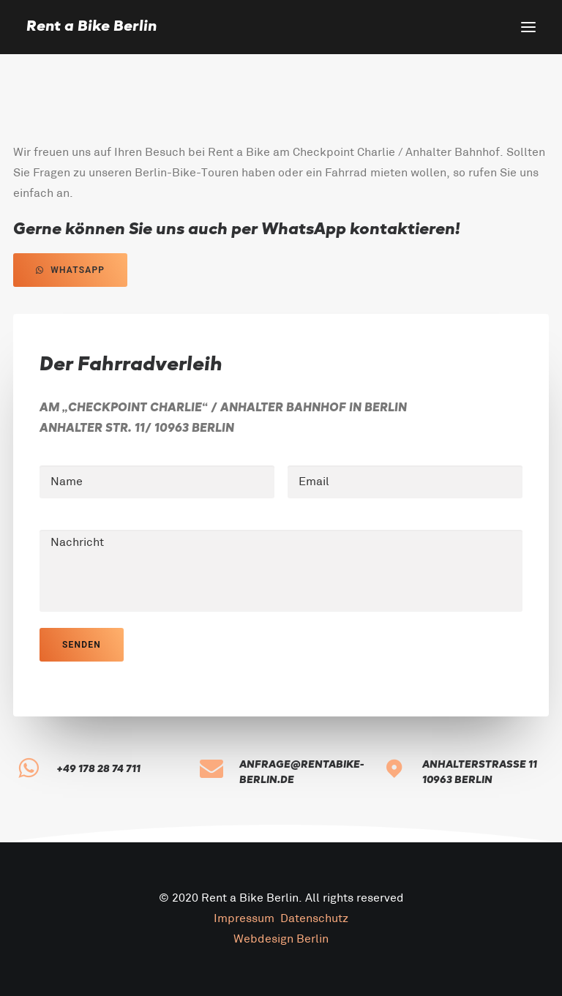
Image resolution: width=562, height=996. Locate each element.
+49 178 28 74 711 (98, 769)
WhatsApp (70, 270)
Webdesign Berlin (281, 939)
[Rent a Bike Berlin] (91, 27)
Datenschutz (314, 918)
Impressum (244, 918)
